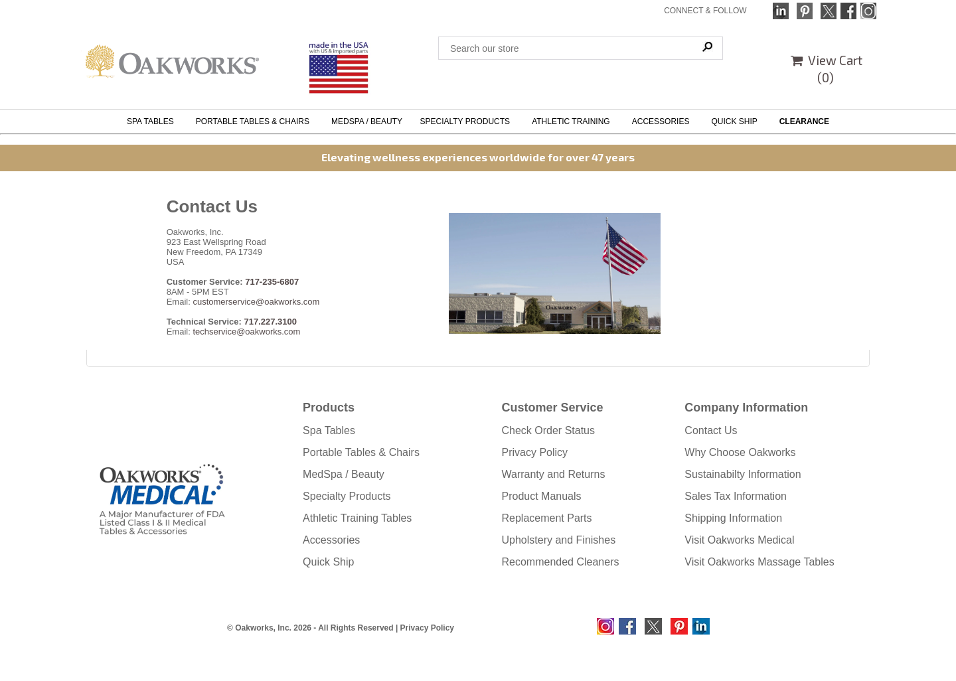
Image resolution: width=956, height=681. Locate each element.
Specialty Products (347, 496)
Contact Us (710, 430)
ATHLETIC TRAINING (573, 121)
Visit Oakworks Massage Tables (759, 562)
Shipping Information (733, 518)
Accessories (331, 540)
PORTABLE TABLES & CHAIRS (255, 121)
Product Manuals (542, 496)
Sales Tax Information (735, 496)
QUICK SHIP (736, 121)
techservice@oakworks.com (246, 332)
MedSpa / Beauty (343, 474)
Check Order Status (549, 430)
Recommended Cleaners (560, 562)
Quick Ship (328, 562)
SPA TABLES (152, 121)
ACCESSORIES (663, 121)
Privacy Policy (535, 452)
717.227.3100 (270, 322)
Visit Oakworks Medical (739, 540)
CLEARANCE (804, 121)
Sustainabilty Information (742, 474)
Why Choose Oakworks (739, 452)
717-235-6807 (272, 282)
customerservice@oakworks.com (256, 302)
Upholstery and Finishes (559, 540)
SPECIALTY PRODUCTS (467, 121)
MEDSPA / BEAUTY (366, 121)
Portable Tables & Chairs (361, 452)
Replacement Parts (547, 518)
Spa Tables (329, 430)
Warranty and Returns (553, 474)
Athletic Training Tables (357, 518)
